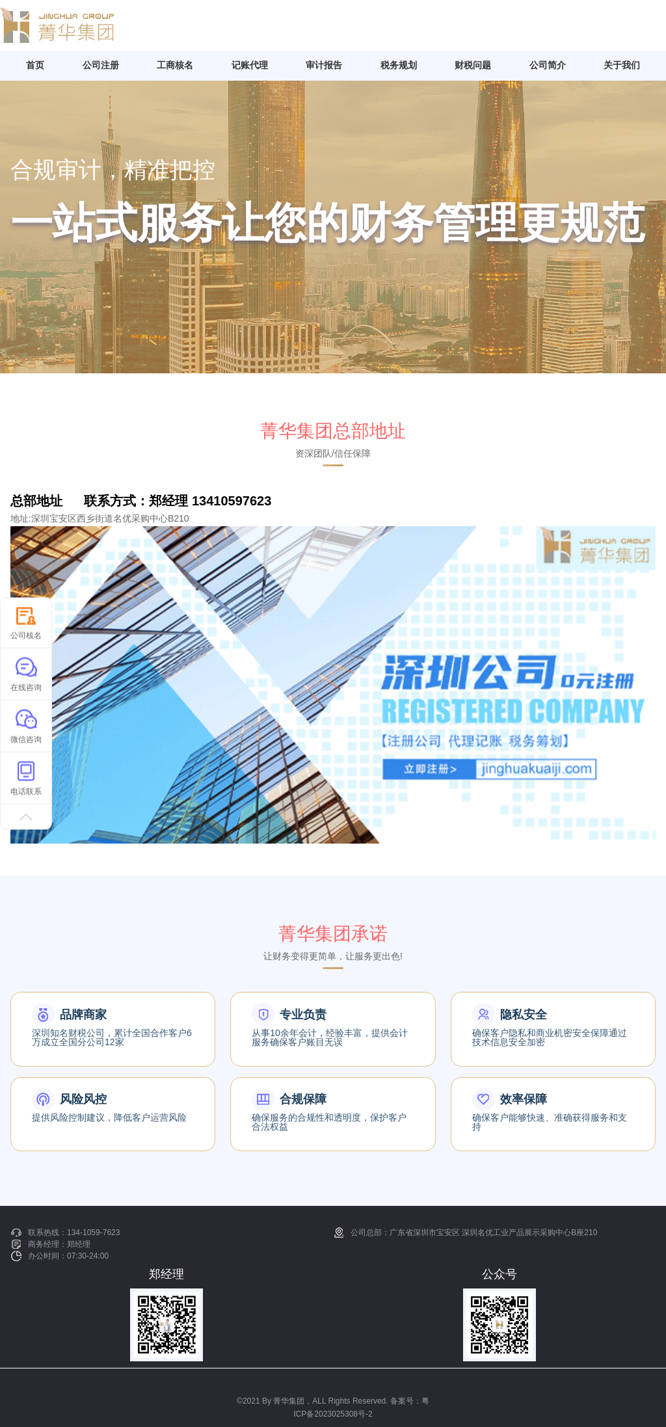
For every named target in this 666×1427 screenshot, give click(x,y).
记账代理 (250, 65)
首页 (35, 65)
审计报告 (324, 65)
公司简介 (547, 65)
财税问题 (473, 65)
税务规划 (398, 65)
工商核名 (175, 65)
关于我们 (622, 65)
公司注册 (101, 65)
